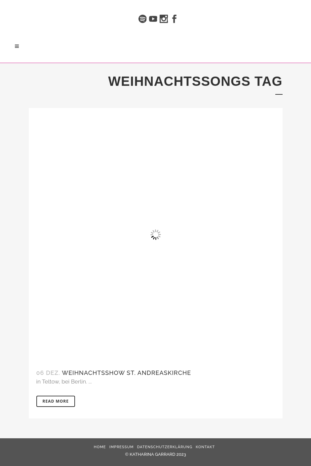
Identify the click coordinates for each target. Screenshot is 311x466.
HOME (100, 447)
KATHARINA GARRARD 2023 (158, 454)
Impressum (121, 447)
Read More (56, 401)
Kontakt (205, 447)
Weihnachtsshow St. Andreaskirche (126, 372)
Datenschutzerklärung (164, 447)
